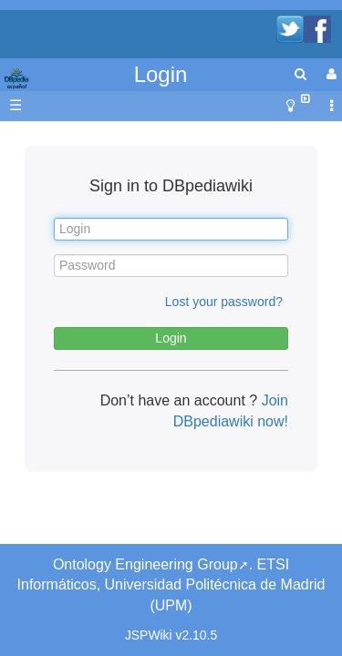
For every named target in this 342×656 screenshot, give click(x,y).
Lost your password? (224, 301)
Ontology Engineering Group (145, 564)
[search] (300, 74)
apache (18, 79)
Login (161, 74)
